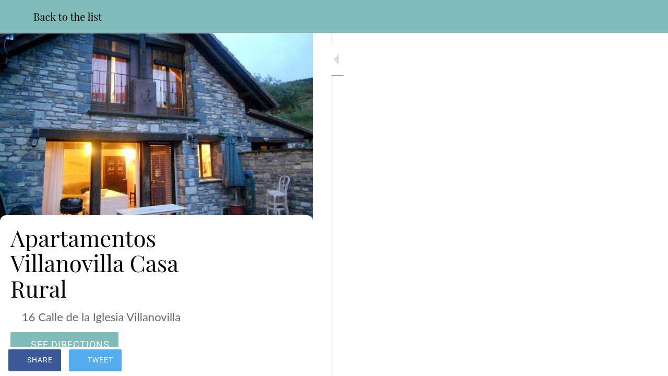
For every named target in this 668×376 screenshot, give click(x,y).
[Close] (16, 16)
